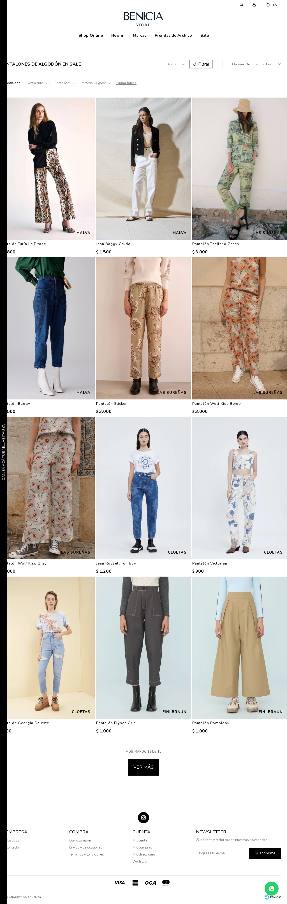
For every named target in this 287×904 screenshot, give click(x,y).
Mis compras (142, 847)
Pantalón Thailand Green (215, 243)
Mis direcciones (144, 854)
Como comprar (80, 840)
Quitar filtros (126, 83)
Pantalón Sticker (111, 403)
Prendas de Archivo (173, 35)
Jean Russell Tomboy (116, 563)
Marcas (139, 35)
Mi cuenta (140, 840)
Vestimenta (35, 83)
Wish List (140, 861)
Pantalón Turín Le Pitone (23, 243)
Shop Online (90, 35)
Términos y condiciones (86, 854)
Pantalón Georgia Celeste (24, 722)
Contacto (12, 847)
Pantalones (62, 83)
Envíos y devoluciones (85, 847)
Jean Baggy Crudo (113, 243)
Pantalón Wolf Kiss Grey (23, 563)
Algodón (94, 83)
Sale (204, 35)
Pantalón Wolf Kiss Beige (216, 403)
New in (117, 35)
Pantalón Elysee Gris (116, 722)
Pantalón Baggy (15, 403)
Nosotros (12, 840)
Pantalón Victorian (209, 563)
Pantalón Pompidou (211, 722)
